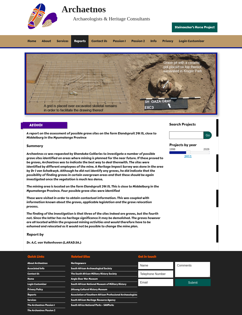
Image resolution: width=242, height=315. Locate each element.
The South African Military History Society (94, 274)
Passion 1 (119, 41)
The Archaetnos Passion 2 (41, 310)
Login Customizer (191, 41)
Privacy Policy (35, 289)
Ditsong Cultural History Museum (89, 289)
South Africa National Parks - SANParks (92, 305)
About (46, 41)
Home (31, 41)
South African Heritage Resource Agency (93, 300)
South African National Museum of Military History (98, 284)
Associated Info (35, 268)
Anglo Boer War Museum (84, 279)
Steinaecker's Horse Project (195, 27)
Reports (80, 41)
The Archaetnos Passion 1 (41, 305)
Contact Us (99, 41)
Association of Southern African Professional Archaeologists (104, 294)
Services (62, 41)
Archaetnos (84, 9)
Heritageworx (78, 263)
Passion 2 (138, 41)
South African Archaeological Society (91, 268)
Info (153, 41)
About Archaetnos (37, 263)
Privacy (167, 41)
